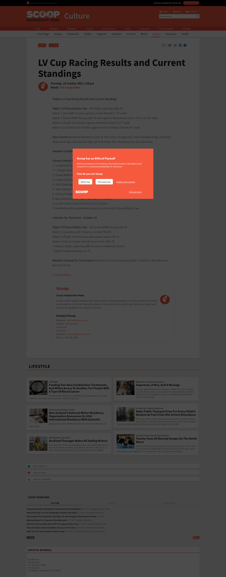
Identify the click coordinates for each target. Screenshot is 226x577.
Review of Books (166, 28)
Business (117, 34)
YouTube (61, 330)
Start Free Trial (191, 2)
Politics (88, 34)
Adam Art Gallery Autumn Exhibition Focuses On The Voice (51, 528)
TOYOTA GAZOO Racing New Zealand (90, 532)
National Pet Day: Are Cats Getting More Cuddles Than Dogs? (52, 513)
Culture (156, 34)
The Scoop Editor (70, 87)
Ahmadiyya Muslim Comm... (100, 509)
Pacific (127, 28)
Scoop (37, 28)
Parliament (73, 34)
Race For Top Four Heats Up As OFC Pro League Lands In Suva (53, 524)
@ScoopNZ (72, 323)
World (144, 34)
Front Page (43, 34)
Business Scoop (108, 28)
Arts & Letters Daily (37, 565)
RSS (30, 538)
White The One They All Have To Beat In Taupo (46, 532)
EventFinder (33, 559)
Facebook (61, 327)
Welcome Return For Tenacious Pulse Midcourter (47, 520)
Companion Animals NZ (95, 513)
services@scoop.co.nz (79, 334)
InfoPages (187, 28)
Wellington (72, 28)
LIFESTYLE (39, 366)
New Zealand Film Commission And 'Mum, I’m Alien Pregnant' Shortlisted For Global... (62, 517)
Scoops (58, 34)
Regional (102, 34)
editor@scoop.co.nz (78, 320)
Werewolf (54, 28)
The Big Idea (34, 567)
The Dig (89, 28)
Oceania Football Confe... (97, 524)
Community (145, 28)
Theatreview (33, 562)
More (196, 538)
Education (170, 34)
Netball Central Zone (84, 520)
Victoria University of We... (95, 528)
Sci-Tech (131, 34)
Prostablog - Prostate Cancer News (44, 570)
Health (185, 34)
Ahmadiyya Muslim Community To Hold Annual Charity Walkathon (54, 509)
